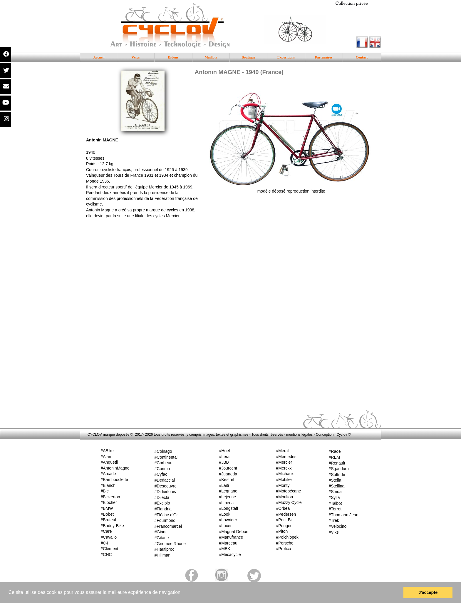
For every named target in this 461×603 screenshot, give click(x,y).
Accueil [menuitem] (99, 57)
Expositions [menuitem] (286, 57)
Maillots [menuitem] (211, 57)
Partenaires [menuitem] (323, 57)
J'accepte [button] (427, 592)
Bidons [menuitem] (173, 57)
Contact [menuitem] (362, 57)
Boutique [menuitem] (248, 57)
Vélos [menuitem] (136, 57)
